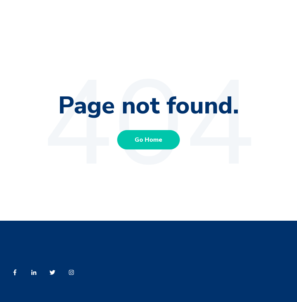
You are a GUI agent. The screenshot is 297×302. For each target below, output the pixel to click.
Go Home (148, 140)
